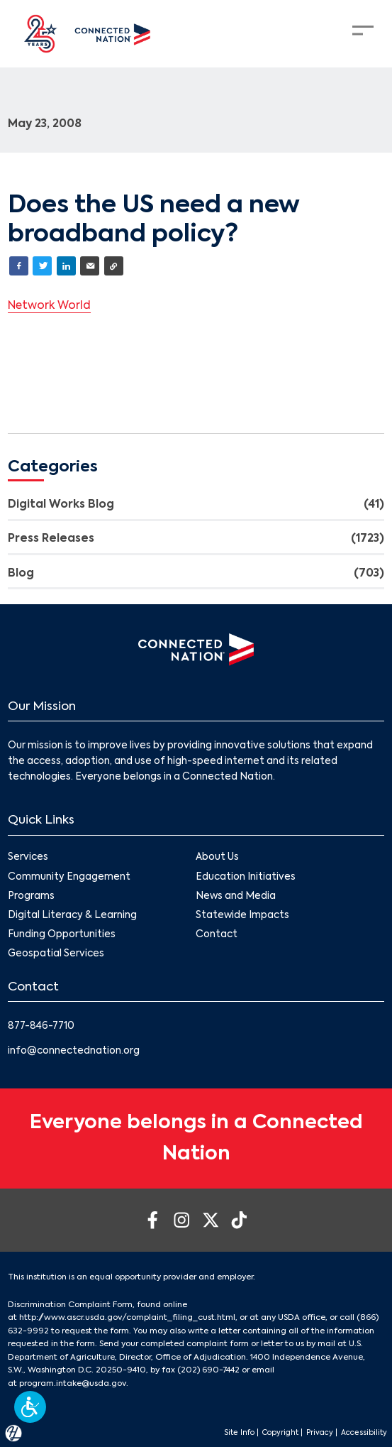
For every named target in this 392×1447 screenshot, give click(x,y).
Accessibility (364, 1432)
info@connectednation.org (74, 1051)
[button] (30, 1407)
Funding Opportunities (62, 934)
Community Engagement (69, 877)
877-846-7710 (41, 1026)
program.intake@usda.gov (72, 1384)
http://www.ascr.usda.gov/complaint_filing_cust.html (127, 1318)
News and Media (236, 896)
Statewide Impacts (243, 915)
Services (28, 858)
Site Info (239, 1432)
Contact (217, 934)
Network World (49, 306)
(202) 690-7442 (208, 1370)
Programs (31, 896)
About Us (218, 858)
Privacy (319, 1432)
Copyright (280, 1432)
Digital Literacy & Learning (72, 915)
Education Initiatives (246, 877)
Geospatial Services (56, 954)
